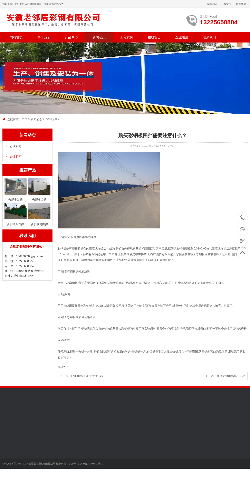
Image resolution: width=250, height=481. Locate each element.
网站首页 (16, 37)
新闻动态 (99, 37)
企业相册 (181, 37)
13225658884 (242, 218)
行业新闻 (15, 146)
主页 (24, 119)
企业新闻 (51, 119)
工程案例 (126, 37)
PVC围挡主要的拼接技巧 (87, 376)
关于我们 (43, 37)
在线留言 (226, 3)
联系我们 (209, 37)
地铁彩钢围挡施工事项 (231, 376)
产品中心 (71, 37)
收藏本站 (212, 3)
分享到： (63, 367)
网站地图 (241, 3)
